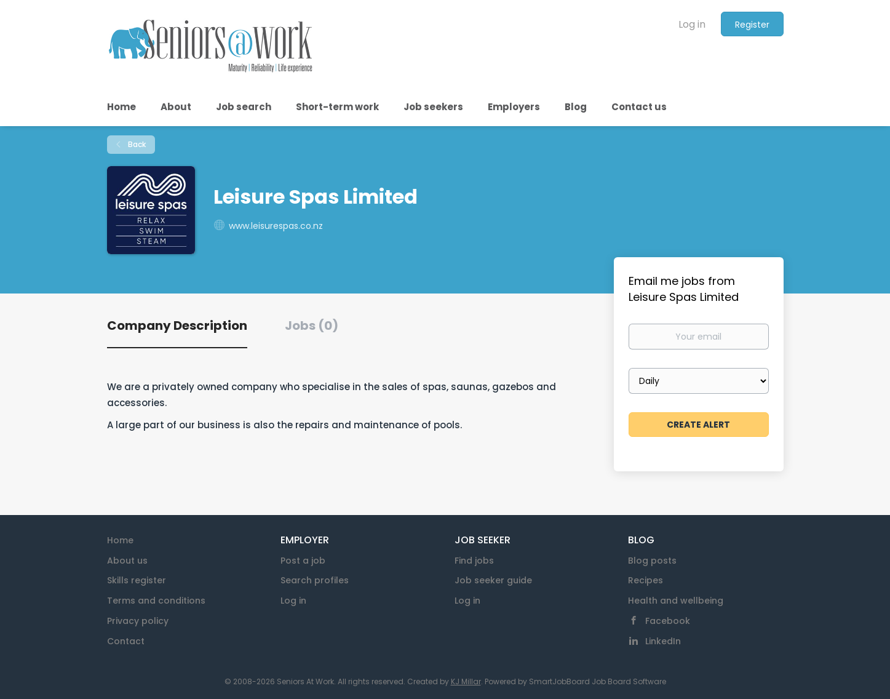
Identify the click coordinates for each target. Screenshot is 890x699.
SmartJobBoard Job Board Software (597, 681)
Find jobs (474, 560)
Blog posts (652, 560)
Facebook (667, 621)
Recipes (645, 580)
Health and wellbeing (675, 600)
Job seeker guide (493, 580)
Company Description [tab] (177, 325)
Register (752, 24)
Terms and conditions (156, 600)
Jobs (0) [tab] (311, 325)
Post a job (302, 560)
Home (120, 540)
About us (127, 560)
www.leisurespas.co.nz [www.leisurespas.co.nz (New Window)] (276, 226)
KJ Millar (466, 681)
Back (136, 144)
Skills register (136, 580)
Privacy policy (138, 621)
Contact (126, 641)
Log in (691, 24)
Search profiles (314, 580)
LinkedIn (663, 641)
